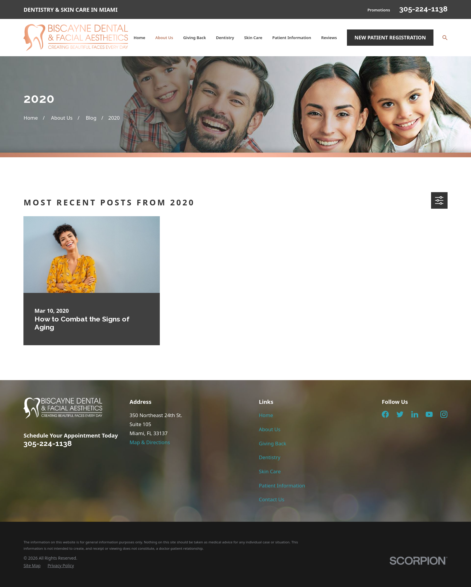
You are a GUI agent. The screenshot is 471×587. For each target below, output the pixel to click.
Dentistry (270, 457)
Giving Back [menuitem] (194, 37)
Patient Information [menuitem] (291, 37)
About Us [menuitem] (164, 37)
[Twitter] (400, 414)
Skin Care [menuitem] (253, 37)
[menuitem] (32, 565)
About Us (270, 429)
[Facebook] (385, 414)
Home (266, 415)
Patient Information (282, 485)
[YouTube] (429, 414)
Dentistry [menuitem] (225, 37)
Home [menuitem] (139, 37)
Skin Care (270, 471)
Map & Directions (149, 442)
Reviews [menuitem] (329, 37)
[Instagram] (443, 414)
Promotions (378, 10)
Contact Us (271, 499)
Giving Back (272, 443)
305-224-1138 (423, 8)
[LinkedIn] (414, 414)
